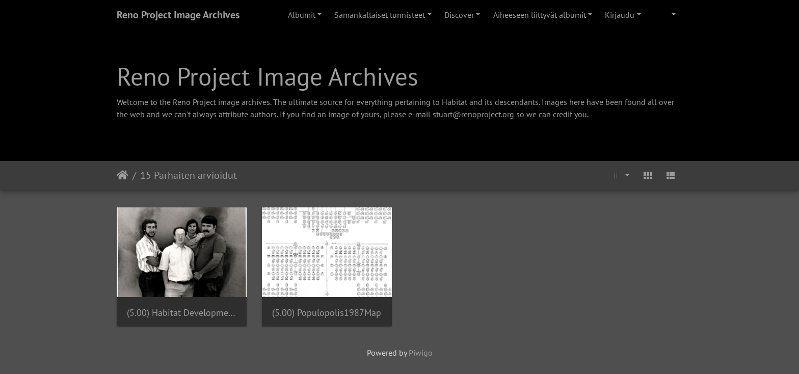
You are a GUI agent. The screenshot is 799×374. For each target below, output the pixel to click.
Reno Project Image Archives (178, 14)
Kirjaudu (619, 15)
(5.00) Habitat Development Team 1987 (181, 312)
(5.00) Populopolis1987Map (326, 312)
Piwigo (421, 353)
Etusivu (122, 175)
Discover (459, 15)
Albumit (301, 15)
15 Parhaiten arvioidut (188, 175)
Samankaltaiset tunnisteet (379, 15)
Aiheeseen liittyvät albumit (539, 15)
